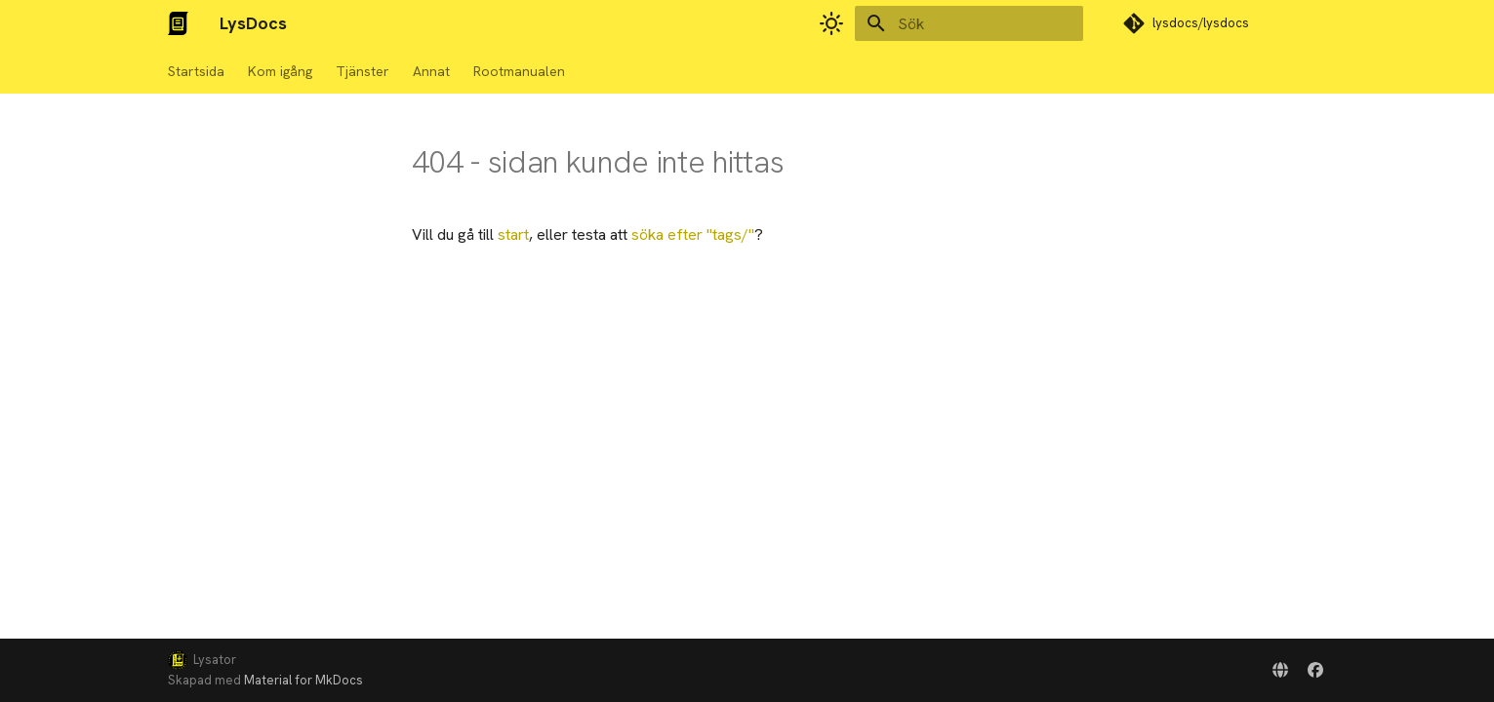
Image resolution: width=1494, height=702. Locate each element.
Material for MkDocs (303, 680)
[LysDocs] (178, 23)
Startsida (196, 71)
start (513, 234)
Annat (431, 71)
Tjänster (362, 71)
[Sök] (969, 23)
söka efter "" (692, 234)
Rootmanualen (519, 71)
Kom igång (280, 71)
